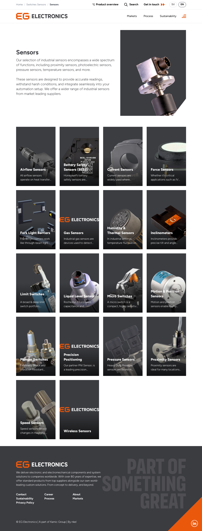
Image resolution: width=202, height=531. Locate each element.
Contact (21, 494)
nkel (74, 522)
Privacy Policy (25, 502)
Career (48, 494)
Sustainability (168, 16)
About (76, 494)
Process (148, 16)
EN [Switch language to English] (182, 4)
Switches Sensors (36, 4)
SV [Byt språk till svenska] (173, 4)
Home (19, 4)
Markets (132, 16)
